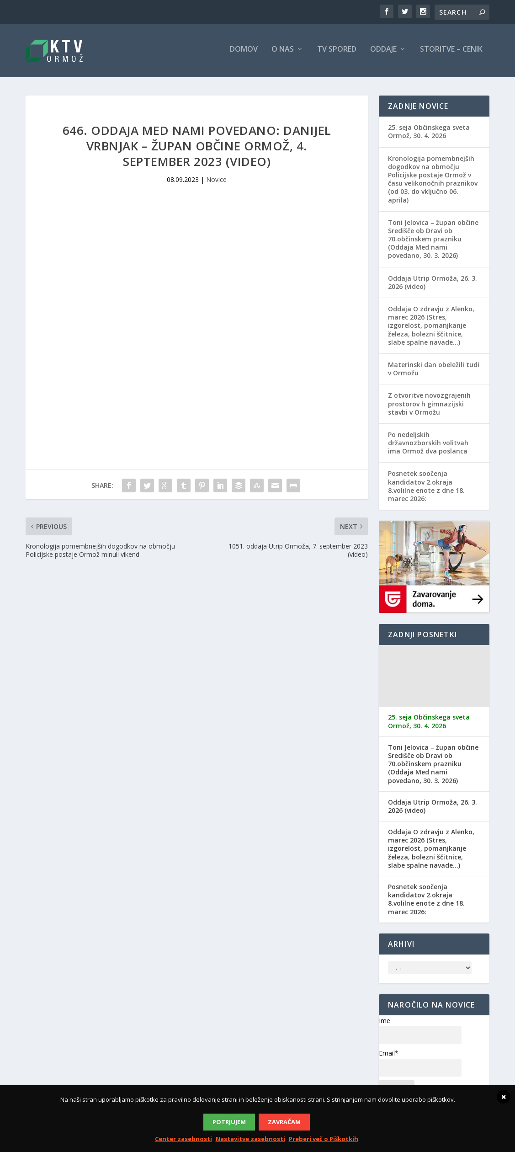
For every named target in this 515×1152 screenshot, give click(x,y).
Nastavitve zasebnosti (250, 1139)
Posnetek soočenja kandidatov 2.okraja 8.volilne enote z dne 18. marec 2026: (426, 490)
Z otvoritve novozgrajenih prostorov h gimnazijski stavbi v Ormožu (429, 407)
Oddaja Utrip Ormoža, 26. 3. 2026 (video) (432, 285)
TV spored (336, 53)
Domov (244, 53)
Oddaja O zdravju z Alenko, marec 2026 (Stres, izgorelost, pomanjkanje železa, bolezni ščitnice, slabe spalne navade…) (431, 329)
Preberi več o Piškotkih (323, 1139)
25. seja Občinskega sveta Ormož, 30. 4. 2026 (429, 135)
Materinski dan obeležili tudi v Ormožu (433, 372)
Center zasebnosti (183, 1139)
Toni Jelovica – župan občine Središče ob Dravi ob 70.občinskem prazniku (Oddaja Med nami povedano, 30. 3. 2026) (433, 243)
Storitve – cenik (451, 53)
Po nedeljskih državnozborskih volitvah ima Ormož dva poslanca (428, 446)
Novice (216, 182)
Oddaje (383, 53)
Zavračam (284, 1122)
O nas (282, 53)
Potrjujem (229, 1122)
